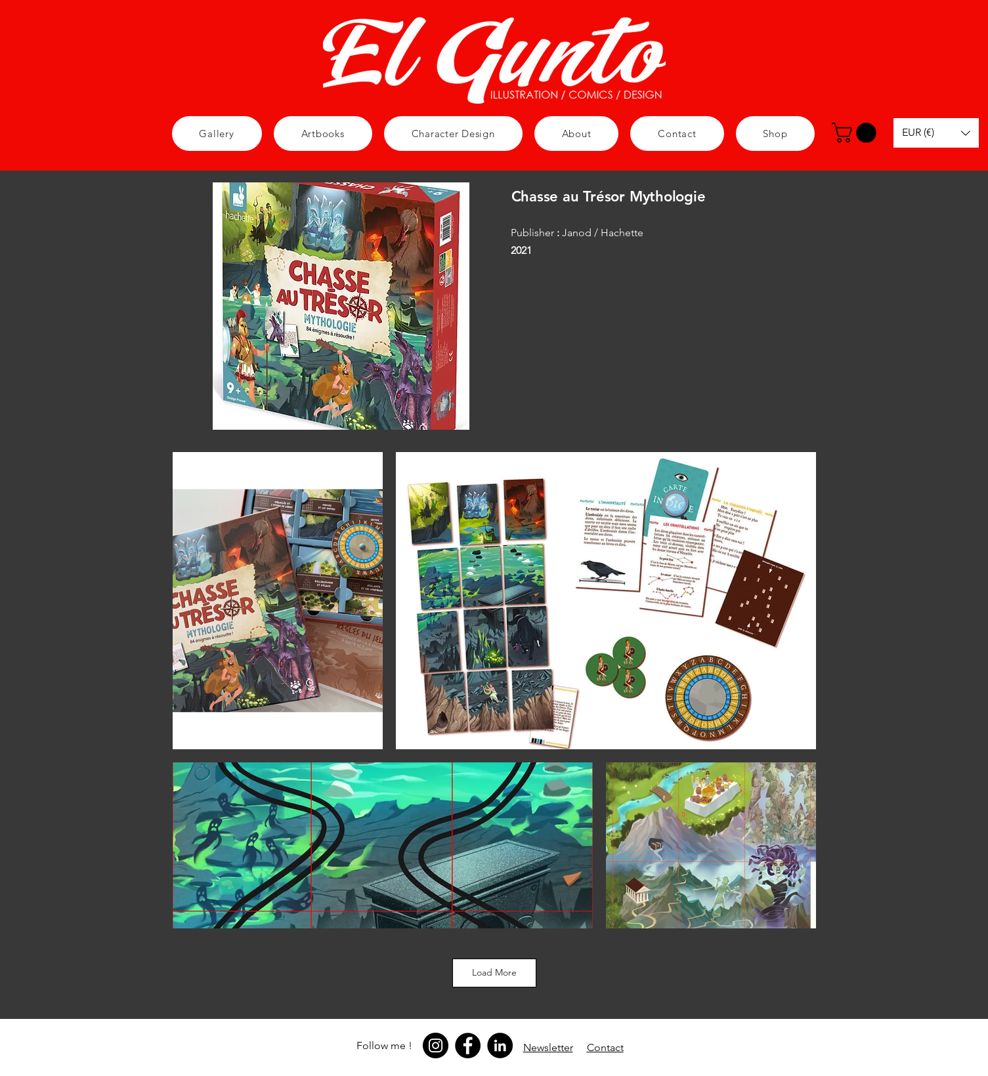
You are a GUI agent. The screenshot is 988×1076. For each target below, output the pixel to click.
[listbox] (936, 133)
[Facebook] (468, 1045)
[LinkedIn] (500, 1045)
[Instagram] (435, 1045)
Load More (494, 972)
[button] (453, 133)
